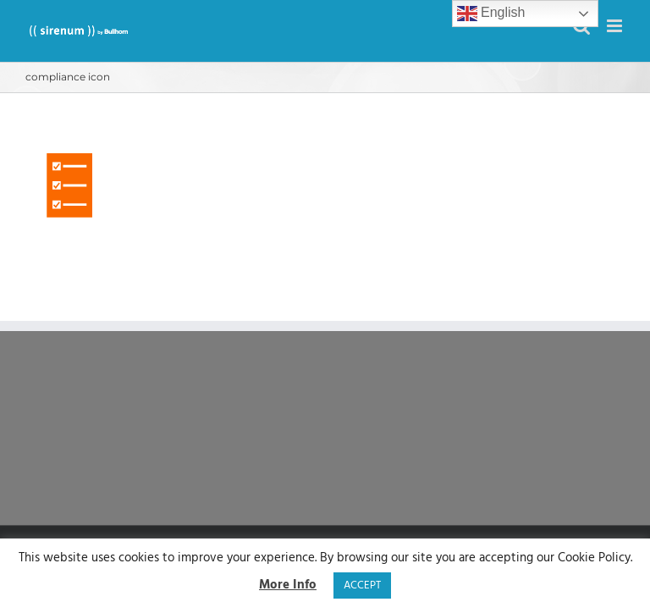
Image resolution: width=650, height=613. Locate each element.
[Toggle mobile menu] (616, 26)
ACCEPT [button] (362, 585)
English (491, 13)
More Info (288, 585)
